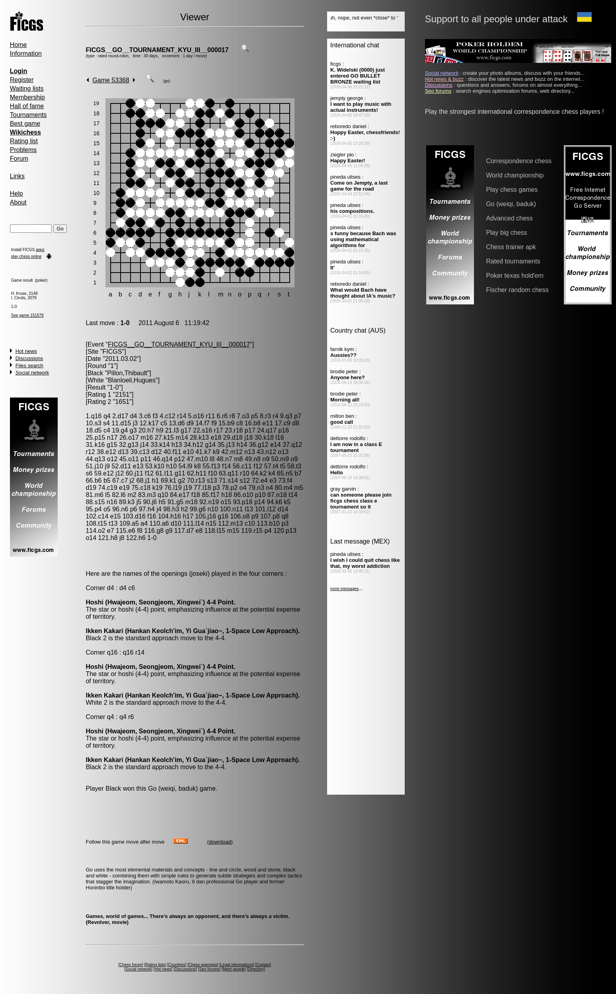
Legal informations (236, 965)
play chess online (26, 256)
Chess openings (203, 965)
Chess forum (130, 965)
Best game (25, 123)
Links (17, 176)
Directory (256, 969)
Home (18, 44)
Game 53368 (110, 80)
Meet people (234, 969)
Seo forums (209, 969)
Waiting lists (27, 88)
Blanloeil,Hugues (132, 380)
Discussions (29, 358)
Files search (29, 365)
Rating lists (155, 965)
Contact (263, 965)
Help (16, 193)
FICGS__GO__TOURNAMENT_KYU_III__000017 (157, 50)
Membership (27, 97)
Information (26, 53)
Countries (176, 965)
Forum (19, 158)
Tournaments (28, 114)
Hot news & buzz (444, 79)
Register (22, 79)
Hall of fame (27, 106)
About (18, 202)
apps (40, 250)
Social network (32, 373)
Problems (23, 149)
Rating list (24, 141)
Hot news (26, 351)
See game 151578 (27, 315)
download (220, 842)
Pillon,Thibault (127, 373)
